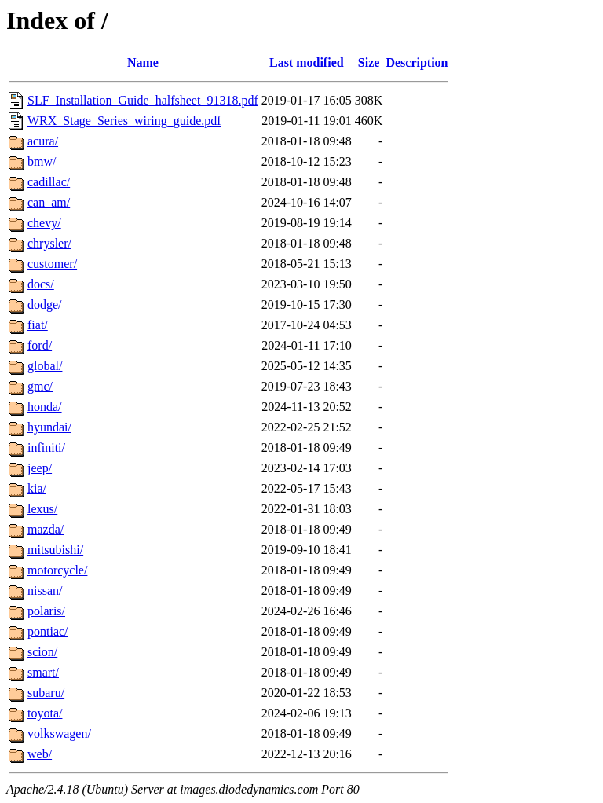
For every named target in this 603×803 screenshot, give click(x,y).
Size (369, 62)
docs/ (40, 284)
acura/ (42, 141)
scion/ (42, 651)
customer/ (52, 263)
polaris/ (46, 611)
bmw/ (41, 161)
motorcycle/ (57, 570)
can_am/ (48, 202)
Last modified (306, 62)
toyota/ (44, 713)
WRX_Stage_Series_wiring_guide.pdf (124, 120)
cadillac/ (48, 182)
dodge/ (44, 304)
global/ (44, 365)
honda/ (44, 406)
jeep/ (39, 468)
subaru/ (45, 692)
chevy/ (44, 222)
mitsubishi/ (55, 549)
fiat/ (37, 325)
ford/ (39, 345)
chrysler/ (49, 243)
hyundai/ (49, 427)
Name (143, 62)
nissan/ (44, 590)
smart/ (43, 672)
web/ (39, 754)
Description (417, 62)
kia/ (36, 488)
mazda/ (45, 529)
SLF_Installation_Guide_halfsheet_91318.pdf (142, 100)
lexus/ (42, 508)
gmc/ (40, 386)
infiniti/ (46, 447)
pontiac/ (47, 631)
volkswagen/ (59, 733)
